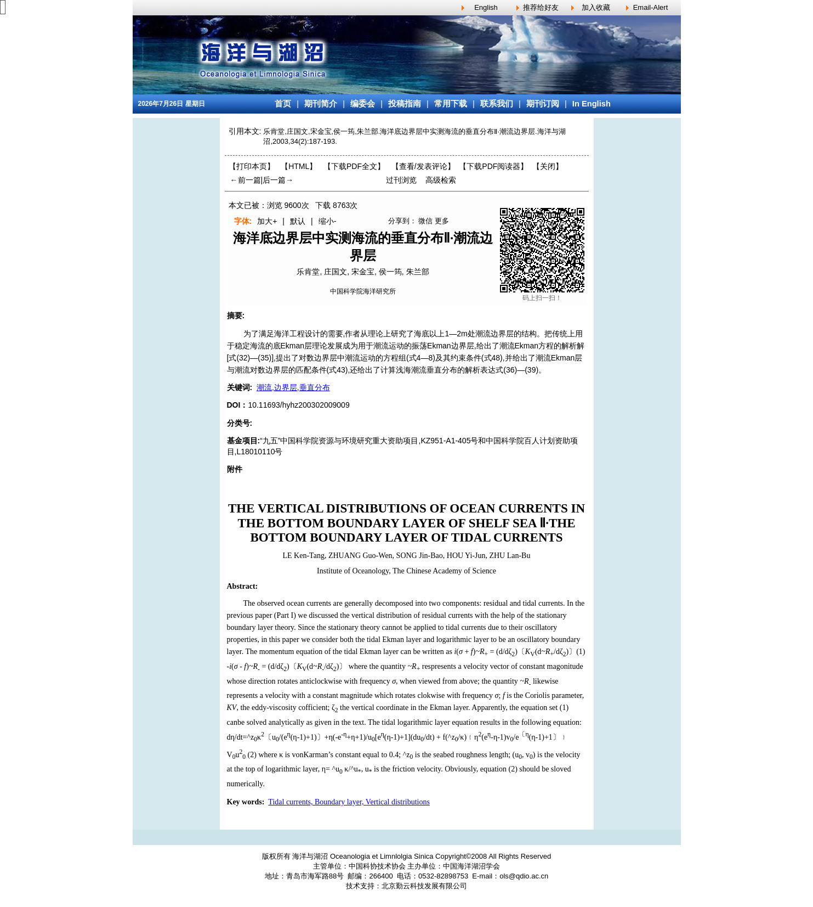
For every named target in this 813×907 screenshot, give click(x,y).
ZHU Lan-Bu (509, 555)
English (486, 7)
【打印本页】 (252, 166)
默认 (297, 221)
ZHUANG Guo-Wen (360, 555)
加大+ (267, 221)
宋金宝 (362, 271)
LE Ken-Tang (304, 555)
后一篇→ (278, 180)
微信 (425, 221)
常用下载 (450, 103)
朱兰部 (417, 271)
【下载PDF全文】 (354, 166)
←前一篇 (245, 180)
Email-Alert (650, 7)
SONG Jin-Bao (419, 555)
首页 (283, 103)
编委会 (362, 103)
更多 (442, 221)
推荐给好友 (541, 7)
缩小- (328, 221)
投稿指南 (404, 103)
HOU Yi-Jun (466, 555)
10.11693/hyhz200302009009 (298, 405)
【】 (423, 166)
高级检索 (440, 180)
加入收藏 (596, 7)
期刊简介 (320, 103)
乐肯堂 (308, 271)
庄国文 (335, 271)
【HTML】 (299, 166)
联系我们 (496, 103)
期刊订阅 (542, 103)
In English (591, 103)
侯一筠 (390, 271)
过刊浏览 (401, 180)
